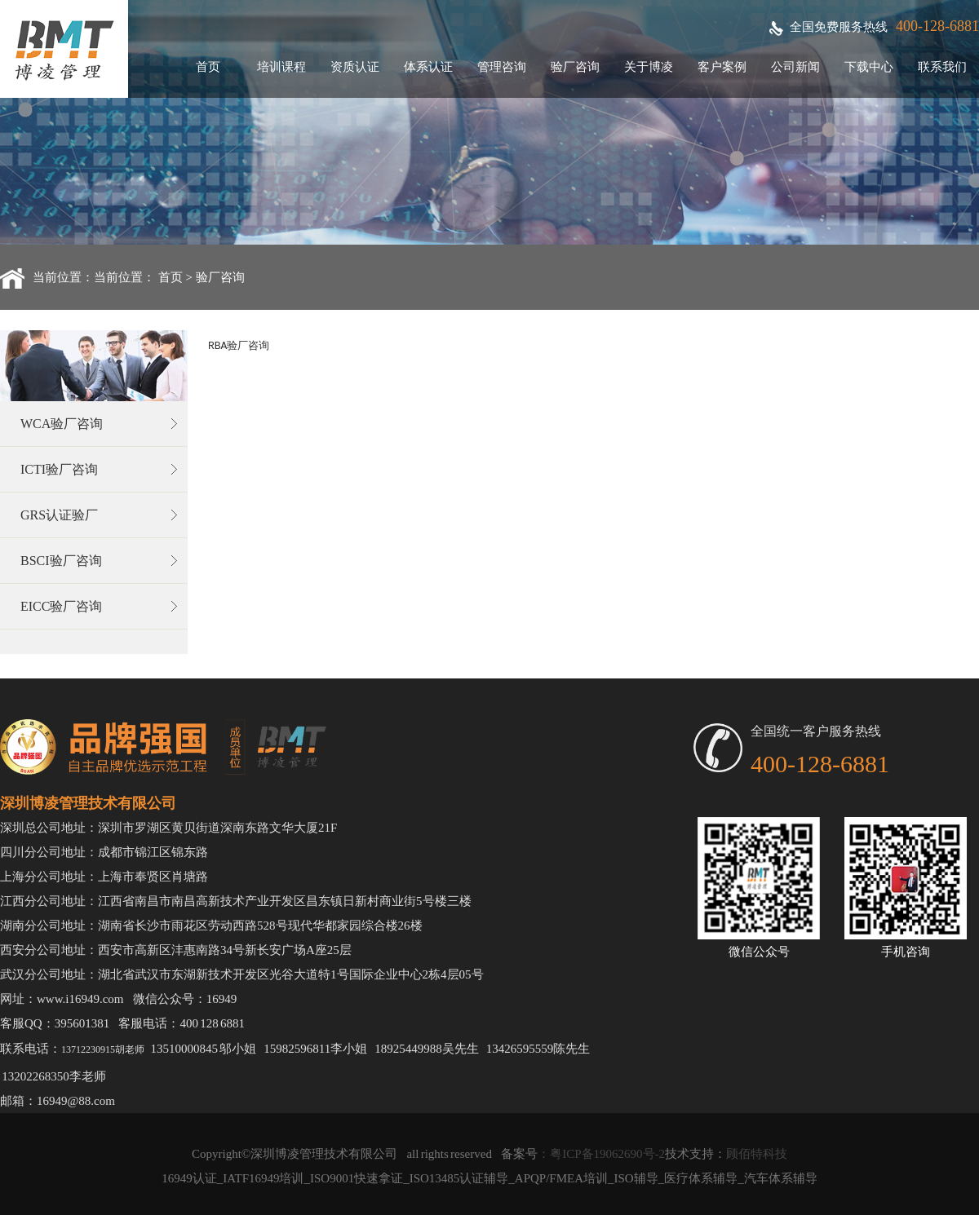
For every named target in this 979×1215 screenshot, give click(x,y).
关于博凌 (648, 66)
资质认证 (354, 66)
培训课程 (281, 66)
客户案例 (722, 66)
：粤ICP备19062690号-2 (601, 1153)
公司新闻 (795, 66)
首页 (208, 66)
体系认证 (428, 66)
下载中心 (868, 66)
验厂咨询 (575, 66)
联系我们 (942, 66)
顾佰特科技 (756, 1153)
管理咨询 (501, 66)
